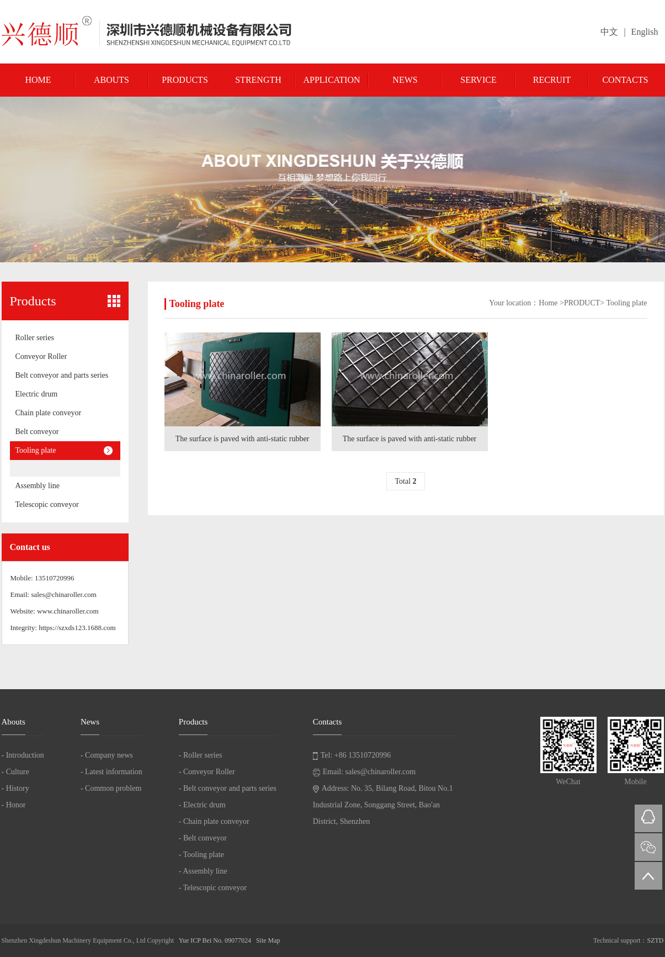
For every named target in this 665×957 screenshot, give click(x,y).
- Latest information (111, 772)
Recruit (552, 79)
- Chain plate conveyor (214, 821)
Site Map (268, 940)
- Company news (107, 755)
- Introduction (23, 755)
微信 (648, 847)
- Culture (15, 772)
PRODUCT (582, 303)
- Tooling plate (201, 854)
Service (478, 79)
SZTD (655, 940)
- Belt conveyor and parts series (227, 788)
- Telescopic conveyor (213, 888)
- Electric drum (202, 805)
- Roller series (200, 755)
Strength (258, 79)
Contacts (625, 79)
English (644, 31)
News (404, 79)
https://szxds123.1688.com (77, 627)
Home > (551, 303)
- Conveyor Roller (207, 772)
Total (405, 481)
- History (15, 788)
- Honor (14, 805)
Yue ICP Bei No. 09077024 (215, 940)
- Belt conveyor (203, 838)
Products (185, 79)
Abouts (111, 79)
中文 (609, 31)
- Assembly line (203, 871)
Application (331, 79)
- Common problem (111, 788)
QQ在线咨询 (648, 818)
